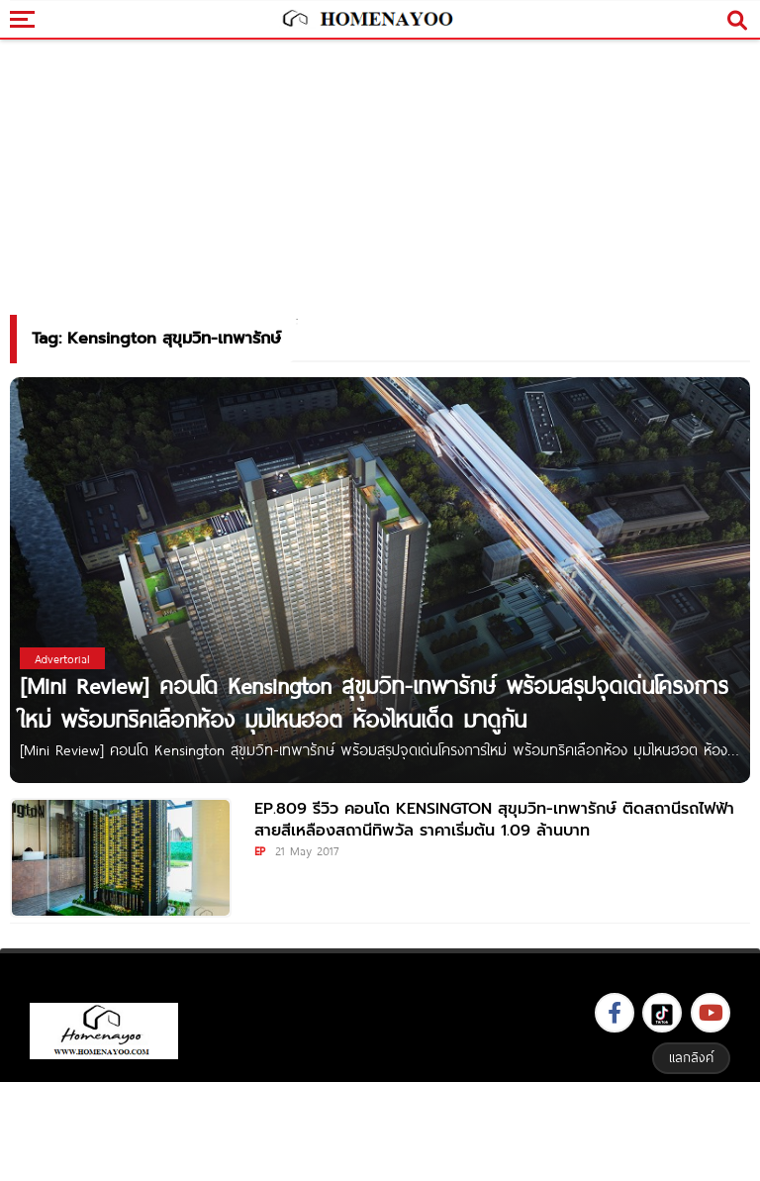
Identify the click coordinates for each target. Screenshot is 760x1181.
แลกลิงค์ (691, 1057)
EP (259, 850)
